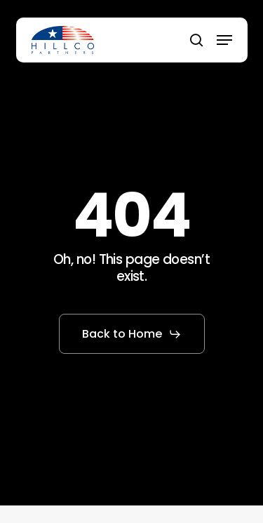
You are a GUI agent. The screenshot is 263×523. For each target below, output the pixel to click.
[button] (224, 40)
